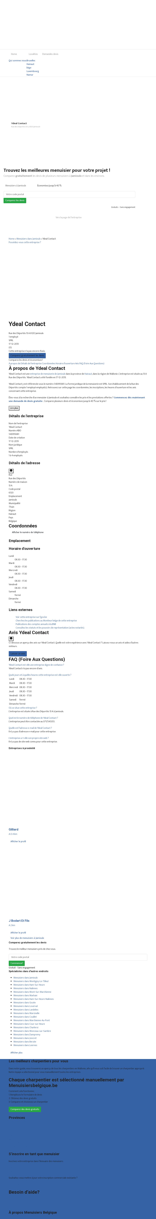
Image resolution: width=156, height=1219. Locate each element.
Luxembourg (32, 71)
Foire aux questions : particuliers (24, 1198)
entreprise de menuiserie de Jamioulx (47, 374)
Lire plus (14, 408)
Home (14, 54)
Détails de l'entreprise (31, 364)
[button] (36, 665)
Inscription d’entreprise (20, 1171)
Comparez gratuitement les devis (27, 356)
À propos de (15, 364)
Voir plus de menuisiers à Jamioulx (27, 938)
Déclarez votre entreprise (21, 1184)
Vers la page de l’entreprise (69, 218)
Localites (33, 54)
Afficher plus (16, 1053)
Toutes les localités (18, 1146)
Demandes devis (50, 54)
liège (28, 68)
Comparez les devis (14, 200)
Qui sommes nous (17, 61)
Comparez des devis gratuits (25, 1109)
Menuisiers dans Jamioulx (28, 239)
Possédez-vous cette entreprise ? (25, 242)
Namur (29, 75)
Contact (13, 1205)
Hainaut (30, 64)
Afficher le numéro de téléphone (28, 532)
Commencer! (17, 963)
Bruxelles (30, 61)
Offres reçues (15, 1168)
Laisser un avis (18, 654)
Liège (11, 1132)
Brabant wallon (16, 1143)
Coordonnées (49, 364)
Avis (77, 364)
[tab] (78, 665)
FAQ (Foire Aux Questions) (91, 364)
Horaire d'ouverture (65, 364)
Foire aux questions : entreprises (24, 1201)
